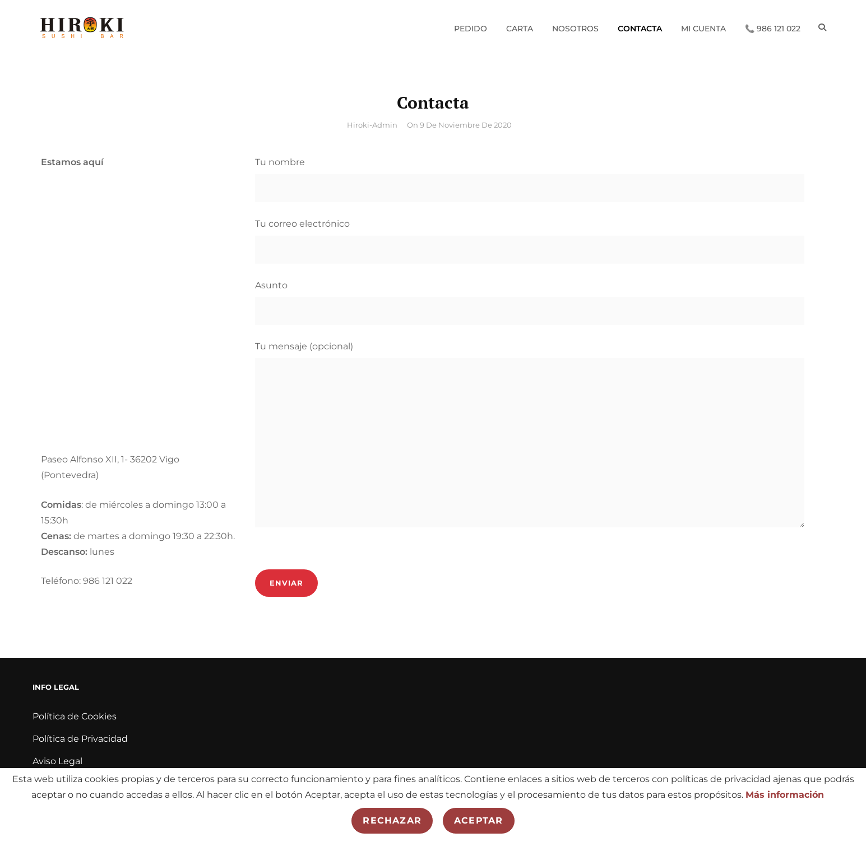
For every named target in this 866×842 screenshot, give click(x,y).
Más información (784, 794)
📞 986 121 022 (772, 27)
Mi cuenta (702, 27)
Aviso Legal (57, 761)
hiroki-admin (372, 124)
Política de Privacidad (80, 738)
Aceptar (478, 820)
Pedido (470, 27)
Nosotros (575, 27)
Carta (519, 27)
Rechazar (392, 820)
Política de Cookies (75, 716)
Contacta (639, 27)
